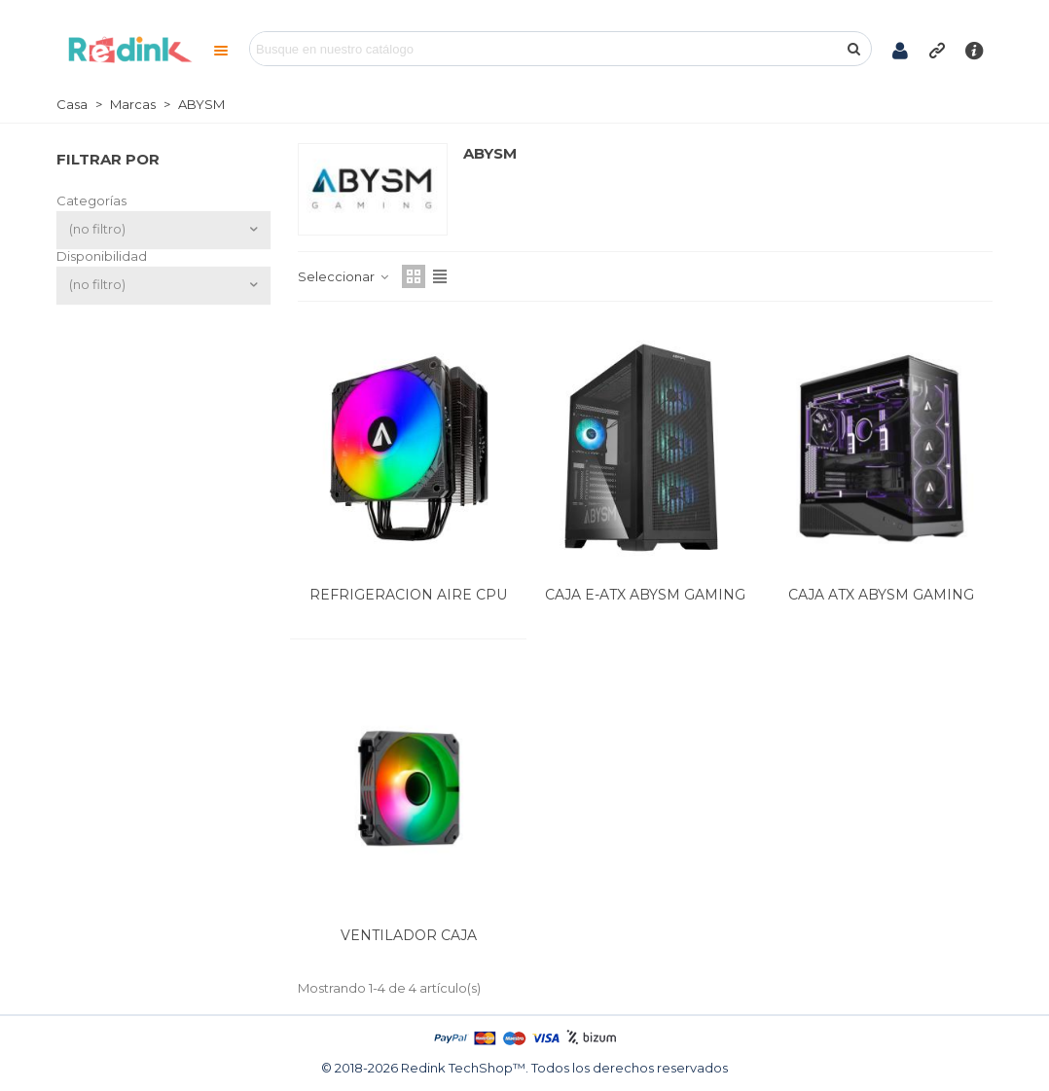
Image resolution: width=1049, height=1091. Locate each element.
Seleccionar (344, 276)
